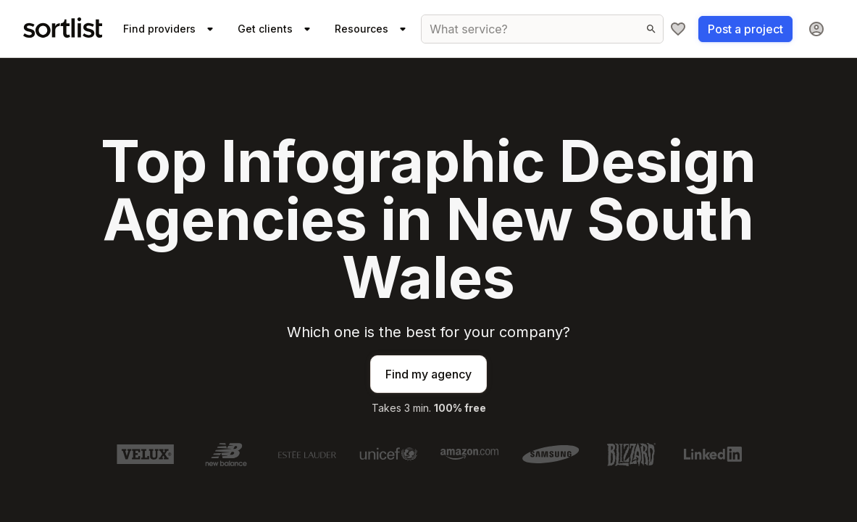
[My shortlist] (678, 29)
